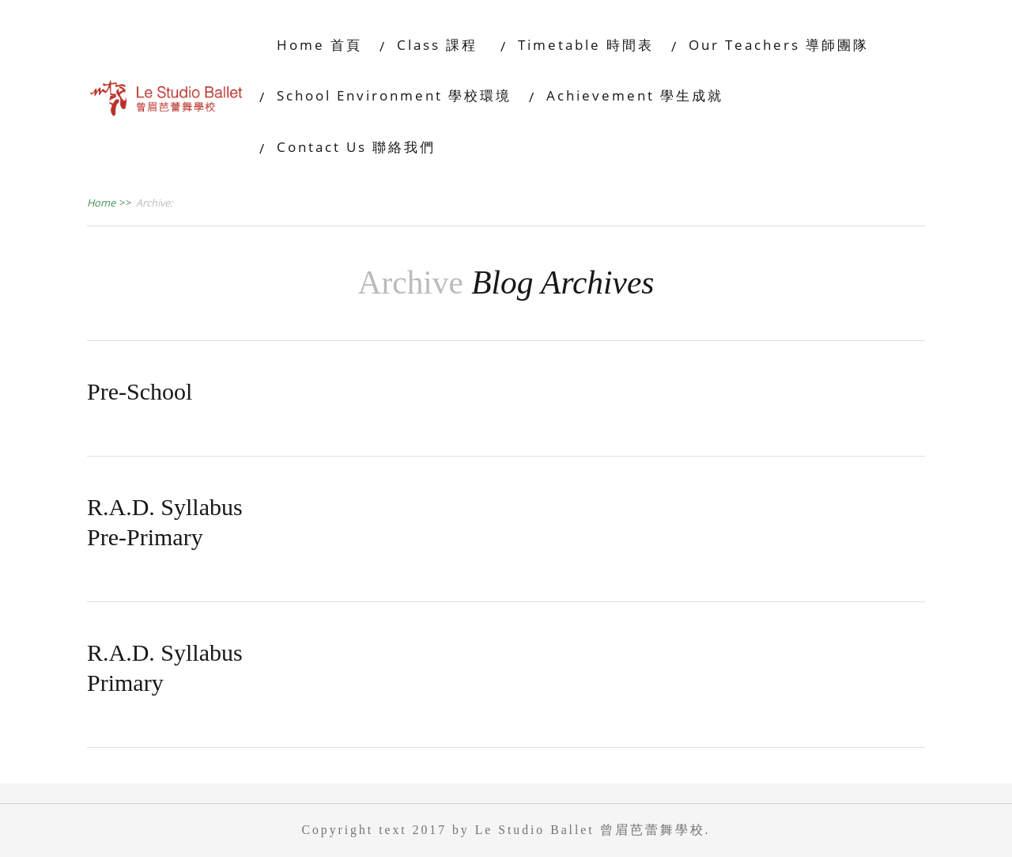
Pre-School (139, 391)
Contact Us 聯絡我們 (356, 147)
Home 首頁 (319, 45)
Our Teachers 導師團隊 (779, 45)
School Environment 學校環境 (394, 95)
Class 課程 (440, 45)
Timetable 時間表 (586, 45)
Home (109, 202)
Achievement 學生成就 (634, 95)
